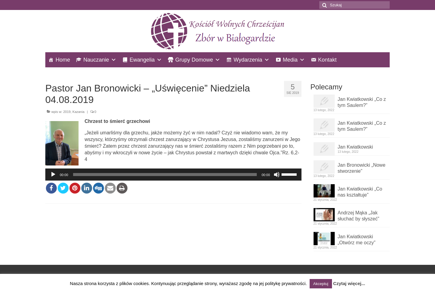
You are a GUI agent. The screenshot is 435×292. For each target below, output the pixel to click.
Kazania (78, 112)
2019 (66, 112)
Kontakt (327, 60)
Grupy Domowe (194, 60)
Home (63, 60)
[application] (173, 174)
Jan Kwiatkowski (355, 146)
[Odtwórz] (53, 175)
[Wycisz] (277, 175)
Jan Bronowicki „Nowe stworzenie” (361, 168)
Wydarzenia (248, 60)
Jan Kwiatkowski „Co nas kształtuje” (360, 191)
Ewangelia (142, 60)
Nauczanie (96, 60)
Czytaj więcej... (349, 283)
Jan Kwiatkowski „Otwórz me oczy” (356, 239)
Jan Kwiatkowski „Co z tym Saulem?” (362, 102)
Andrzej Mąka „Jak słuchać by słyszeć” (358, 215)
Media (290, 60)
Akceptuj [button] (320, 283)
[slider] (165, 174)
